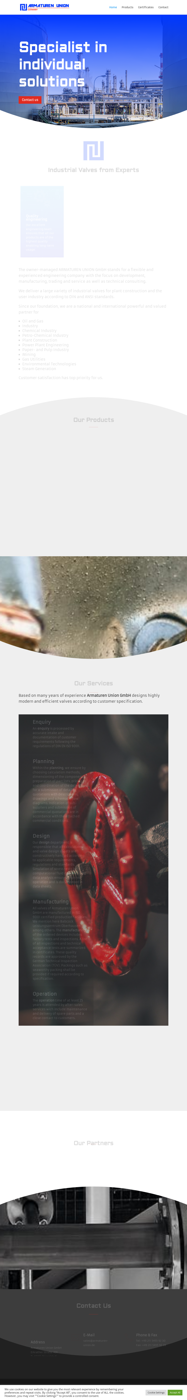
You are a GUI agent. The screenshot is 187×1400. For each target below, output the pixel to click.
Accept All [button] (175, 1392)
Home (113, 7)
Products (127, 7)
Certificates (146, 7)
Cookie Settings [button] (156, 1392)
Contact (163, 7)
